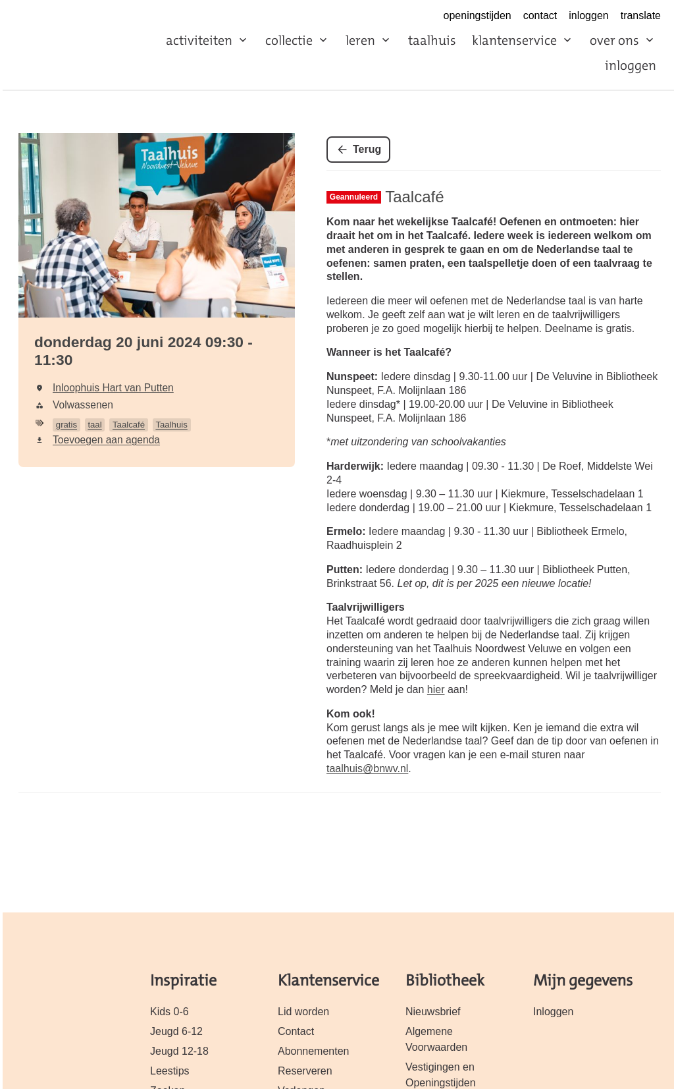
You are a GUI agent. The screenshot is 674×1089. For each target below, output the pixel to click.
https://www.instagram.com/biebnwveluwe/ (424, 16)
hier (436, 689)
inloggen (588, 15)
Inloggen (553, 1011)
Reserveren (305, 1070)
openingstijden (477, 15)
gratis (66, 425)
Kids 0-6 (169, 1011)
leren (360, 40)
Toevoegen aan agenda (106, 439)
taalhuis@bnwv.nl (367, 768)
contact (540, 15)
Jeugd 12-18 (179, 1051)
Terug (367, 149)
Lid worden (303, 1011)
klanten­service (514, 40)
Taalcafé (129, 425)
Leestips (170, 1070)
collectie (289, 40)
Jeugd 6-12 (176, 1031)
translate (641, 15)
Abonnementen (313, 1051)
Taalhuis (171, 425)
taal (94, 425)
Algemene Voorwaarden (436, 1039)
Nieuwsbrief (433, 1011)
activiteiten (199, 40)
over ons (614, 40)
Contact (296, 1031)
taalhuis (432, 40)
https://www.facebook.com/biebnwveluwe (396, 16)
